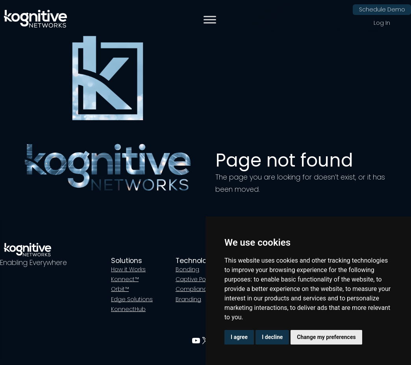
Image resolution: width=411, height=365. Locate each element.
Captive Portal (195, 279)
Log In (382, 23)
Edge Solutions (132, 299)
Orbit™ (120, 289)
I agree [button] (239, 337)
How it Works (128, 269)
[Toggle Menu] (210, 20)
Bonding (187, 269)
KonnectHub (128, 309)
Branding (188, 299)
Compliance (193, 289)
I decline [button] (272, 337)
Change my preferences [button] (326, 337)
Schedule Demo (382, 9)
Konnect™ (125, 279)
